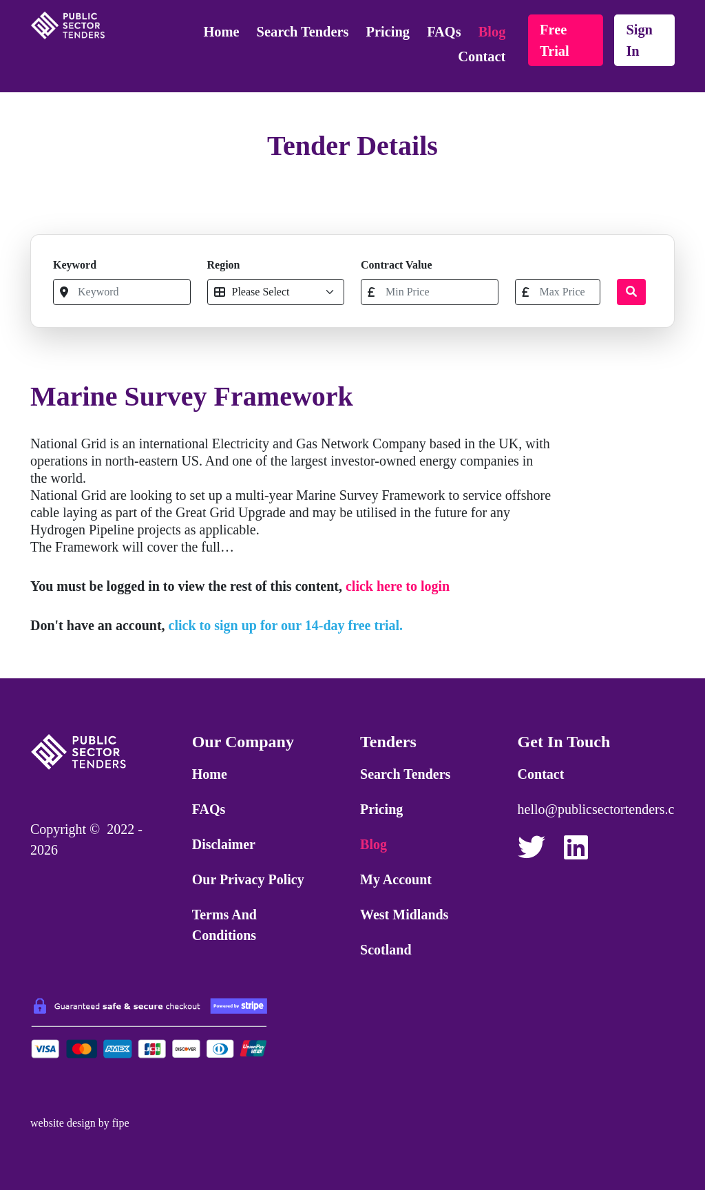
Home (221, 31)
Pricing (388, 31)
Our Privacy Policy (248, 879)
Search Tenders (303, 31)
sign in (639, 40)
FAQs (444, 31)
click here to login (398, 586)
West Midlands (404, 914)
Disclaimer (223, 844)
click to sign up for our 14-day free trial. (286, 625)
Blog (492, 31)
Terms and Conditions (224, 925)
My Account (396, 879)
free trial (554, 40)
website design (63, 1123)
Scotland (385, 949)
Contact (481, 56)
